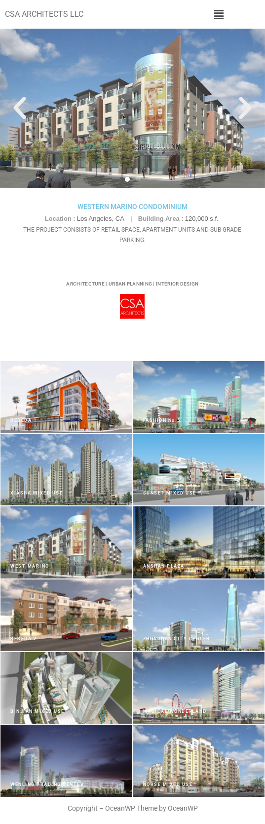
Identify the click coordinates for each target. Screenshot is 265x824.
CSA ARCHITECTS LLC (44, 14)
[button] (218, 14)
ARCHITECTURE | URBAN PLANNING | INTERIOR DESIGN (132, 284)
